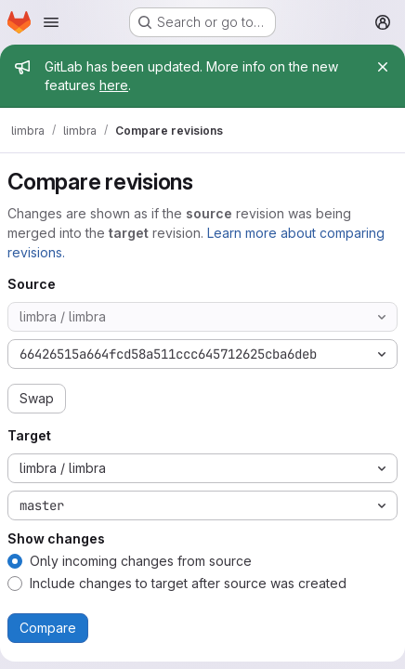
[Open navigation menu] (51, 22)
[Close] (383, 67)
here (113, 85)
